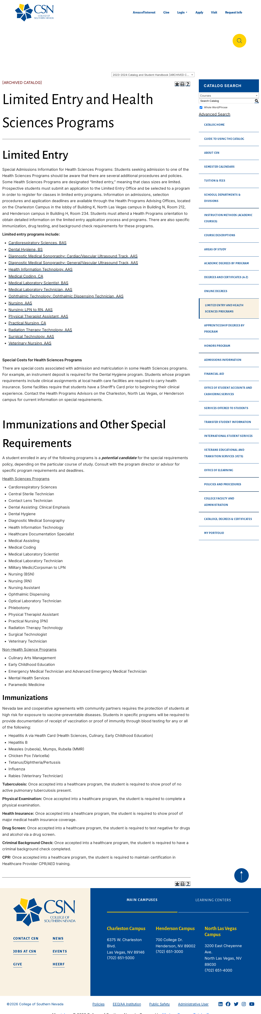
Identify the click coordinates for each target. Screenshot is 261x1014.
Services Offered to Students (226, 404)
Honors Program (217, 342)
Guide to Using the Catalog (224, 135)
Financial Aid (214, 370)
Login (181, 12)
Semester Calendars (219, 163)
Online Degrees (215, 287)
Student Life (173, 39)
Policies (98, 1001)
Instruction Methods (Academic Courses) (228, 215)
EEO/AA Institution (127, 1001)
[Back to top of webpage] (241, 872)
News (58, 935)
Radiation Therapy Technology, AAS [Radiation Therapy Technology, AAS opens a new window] (40, 326)
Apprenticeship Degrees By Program (224, 325)
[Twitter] (236, 1001)
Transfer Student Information (227, 418)
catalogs (64, 1011)
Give (166, 12)
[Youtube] (251, 1001)
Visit (214, 12)
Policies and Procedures (222, 481)
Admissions (98, 39)
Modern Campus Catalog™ (185, 1011)
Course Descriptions (219, 232)
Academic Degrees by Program (226, 260)
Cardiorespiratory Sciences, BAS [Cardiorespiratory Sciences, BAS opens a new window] (37, 239)
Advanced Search (214, 111)
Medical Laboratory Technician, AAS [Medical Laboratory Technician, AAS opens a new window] (40, 286)
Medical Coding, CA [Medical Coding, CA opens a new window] (25, 273)
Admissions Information (222, 356)
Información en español (205, 39)
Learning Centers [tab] (213, 897)
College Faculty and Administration (219, 498)
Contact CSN (26, 935)
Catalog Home (214, 121)
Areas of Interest (144, 12)
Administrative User (193, 1001)
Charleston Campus (126, 925)
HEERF (59, 961)
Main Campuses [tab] (142, 896)
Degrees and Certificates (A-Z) (226, 274)
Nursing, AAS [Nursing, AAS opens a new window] (20, 299)
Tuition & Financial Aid (134, 39)
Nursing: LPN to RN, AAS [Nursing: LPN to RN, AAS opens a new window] (30, 306)
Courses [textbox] (205, 92)
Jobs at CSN (24, 948)
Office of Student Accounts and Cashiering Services (228, 387)
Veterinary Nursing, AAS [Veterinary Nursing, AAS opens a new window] (29, 340)
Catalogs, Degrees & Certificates (228, 515)
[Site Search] (239, 39)
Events (60, 948)
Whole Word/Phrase (215, 104)
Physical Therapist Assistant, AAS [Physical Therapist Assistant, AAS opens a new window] (38, 313)
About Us (23, 39)
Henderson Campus (175, 925)
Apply (199, 12)
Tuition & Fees (214, 177)
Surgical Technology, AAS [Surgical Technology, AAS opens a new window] (31, 333)
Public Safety (159, 1001)
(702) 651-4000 (218, 967)
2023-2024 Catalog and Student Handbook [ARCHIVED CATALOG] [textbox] (153, 71)
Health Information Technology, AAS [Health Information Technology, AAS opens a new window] (40, 266)
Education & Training (51, 39)
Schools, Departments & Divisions (222, 194)
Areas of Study (215, 246)
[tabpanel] (178, 949)
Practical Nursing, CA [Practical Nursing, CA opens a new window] (27, 319)
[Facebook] (228, 1001)
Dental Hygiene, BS (25, 246)
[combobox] (153, 71)
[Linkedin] (221, 1001)
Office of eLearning (218, 467)
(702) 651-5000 (120, 954)
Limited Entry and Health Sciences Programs (224, 305)
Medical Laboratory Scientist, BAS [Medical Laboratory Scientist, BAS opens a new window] (38, 279)
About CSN (212, 149)
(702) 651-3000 (169, 948)
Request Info (233, 12)
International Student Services (228, 432)
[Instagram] (244, 1001)
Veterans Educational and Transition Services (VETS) (224, 449)
